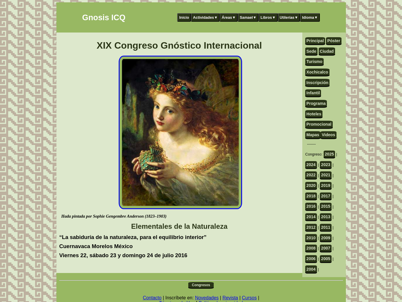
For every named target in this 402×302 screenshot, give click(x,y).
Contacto (152, 297)
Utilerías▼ (288, 17)
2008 (310, 248)
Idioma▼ (310, 17)
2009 (325, 238)
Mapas (312, 134)
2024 (310, 164)
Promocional (318, 124)
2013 (325, 216)
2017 (325, 196)
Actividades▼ (205, 17)
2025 (329, 154)
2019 (325, 185)
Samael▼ (248, 17)
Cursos (249, 297)
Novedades (207, 297)
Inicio (184, 17)
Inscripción (317, 82)
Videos (328, 134)
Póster (333, 40)
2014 (310, 216)
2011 (325, 227)
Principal (315, 40)
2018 (310, 196)
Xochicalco (317, 72)
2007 (325, 248)
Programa (316, 103)
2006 (310, 258)
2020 (310, 185)
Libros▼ (268, 17)
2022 (310, 175)
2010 (310, 238)
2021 (325, 175)
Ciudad (327, 51)
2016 (310, 206)
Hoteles (313, 114)
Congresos (201, 285)
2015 (325, 206)
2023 (325, 164)
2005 (325, 258)
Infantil (313, 93)
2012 (310, 227)
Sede (311, 51)
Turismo (314, 61)
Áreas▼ (229, 17)
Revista (230, 297)
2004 (310, 269)
